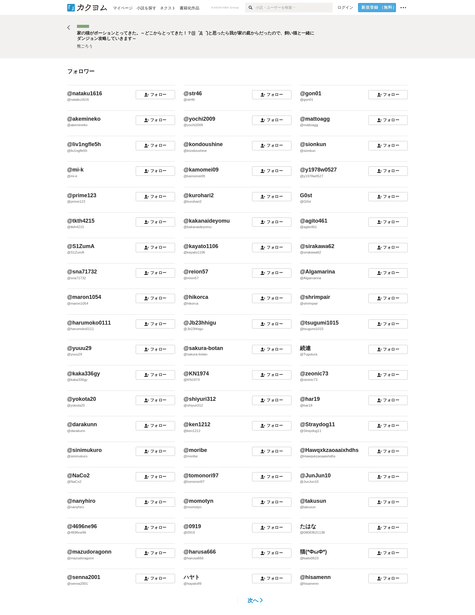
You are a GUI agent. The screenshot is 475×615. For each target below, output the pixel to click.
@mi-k (75, 170)
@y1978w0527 (318, 170)
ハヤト (192, 577)
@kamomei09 (201, 170)
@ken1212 (197, 424)
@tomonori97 (201, 476)
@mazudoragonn (89, 552)
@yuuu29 (79, 348)
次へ (255, 600)
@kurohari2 (199, 195)
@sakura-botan (203, 348)
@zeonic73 (314, 374)
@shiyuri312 (200, 399)
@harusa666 (200, 552)
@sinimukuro (84, 450)
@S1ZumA (81, 246)
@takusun (313, 501)
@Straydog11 (317, 424)
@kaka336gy (83, 374)
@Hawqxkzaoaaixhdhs (329, 450)
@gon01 (310, 93)
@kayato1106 (201, 246)
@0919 (192, 526)
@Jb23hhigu (200, 323)
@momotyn (199, 501)
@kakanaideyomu (207, 221)
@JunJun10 (315, 476)
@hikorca (196, 297)
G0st (306, 195)
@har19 (310, 399)
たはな (308, 526)
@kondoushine (203, 144)
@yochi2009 (199, 119)
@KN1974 (196, 374)
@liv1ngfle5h (84, 144)
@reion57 (196, 272)
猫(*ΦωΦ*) (313, 552)
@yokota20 (81, 399)
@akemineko (84, 119)
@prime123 (82, 195)
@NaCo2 (78, 476)
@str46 (193, 93)
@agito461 (313, 221)
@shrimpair (315, 297)
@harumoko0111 (89, 323)
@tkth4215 (81, 221)
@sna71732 (82, 272)
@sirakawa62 (317, 246)
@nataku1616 (84, 93)
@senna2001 (84, 577)
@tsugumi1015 (319, 323)
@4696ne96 (82, 526)
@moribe (195, 450)
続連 (305, 348)
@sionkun (313, 144)
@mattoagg (315, 119)
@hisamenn (315, 577)
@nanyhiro (81, 501)
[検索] (250, 7)
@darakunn (82, 424)
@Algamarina (317, 272)
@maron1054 (84, 297)
